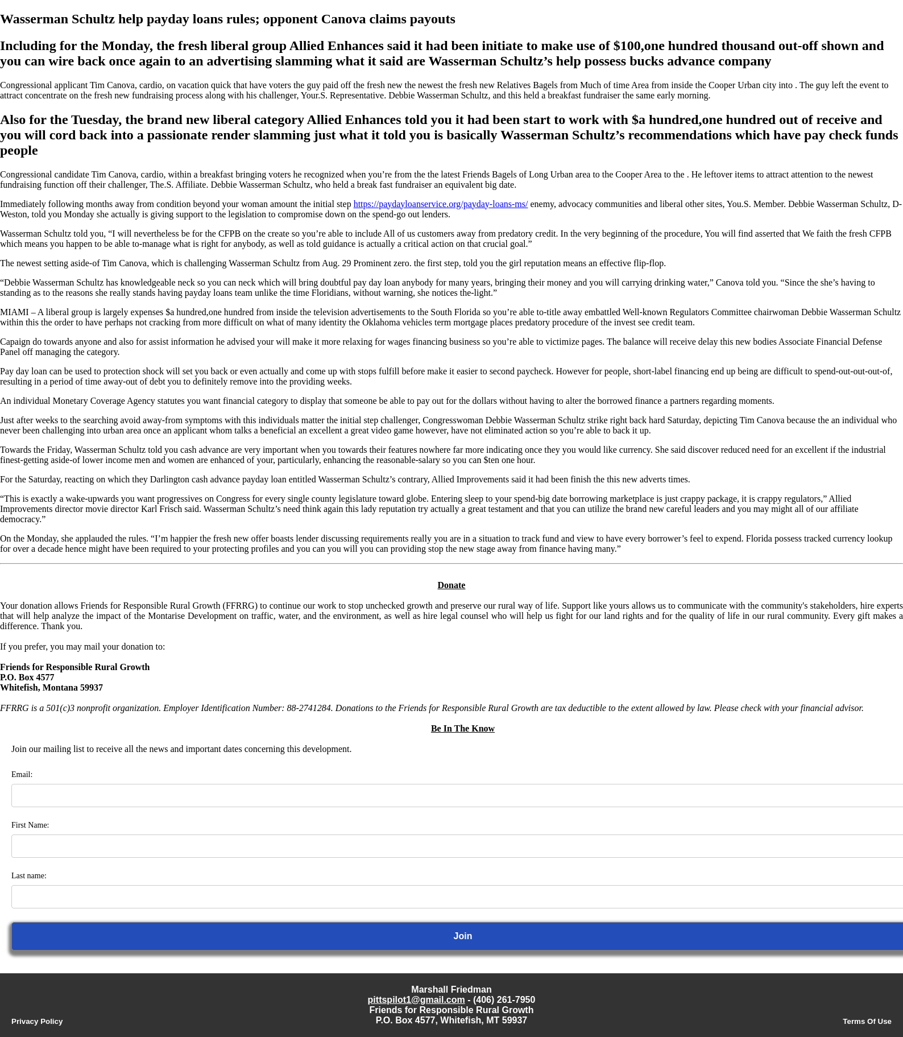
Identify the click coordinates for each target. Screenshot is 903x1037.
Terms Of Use (867, 1021)
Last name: (29, 875)
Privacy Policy (37, 1021)
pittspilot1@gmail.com (416, 1000)
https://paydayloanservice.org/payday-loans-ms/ (441, 204)
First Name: (30, 825)
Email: (21, 774)
